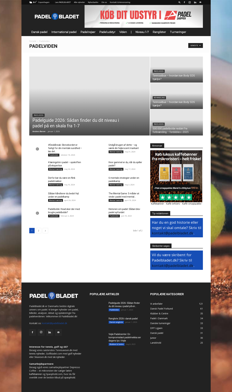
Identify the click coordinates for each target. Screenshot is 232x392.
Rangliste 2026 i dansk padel (123, 318)
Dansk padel (39, 32)
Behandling (159, 98)
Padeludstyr (107, 32)
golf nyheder (74, 353)
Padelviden (38, 115)
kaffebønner (35, 374)
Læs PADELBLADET (63, 2)
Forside (32, 41)
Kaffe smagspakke (191, 203)
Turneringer (178, 32)
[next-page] (45, 230)
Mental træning (116, 152)
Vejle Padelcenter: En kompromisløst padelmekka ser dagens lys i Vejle (125, 337)
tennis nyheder (37, 353)
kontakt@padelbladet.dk (172, 233)
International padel (64, 32)
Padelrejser (87, 32)
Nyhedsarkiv (93, 2)
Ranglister (159, 32)
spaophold (69, 377)
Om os (104, 2)
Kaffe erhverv (173, 203)
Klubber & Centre (117, 344)
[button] (179, 2)
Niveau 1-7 (142, 32)
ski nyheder (59, 357)
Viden (123, 32)
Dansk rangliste (116, 322)
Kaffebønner (157, 203)
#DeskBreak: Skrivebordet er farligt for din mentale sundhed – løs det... (65, 148)
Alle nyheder (79, 2)
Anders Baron (39, 131)
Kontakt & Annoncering (120, 2)
